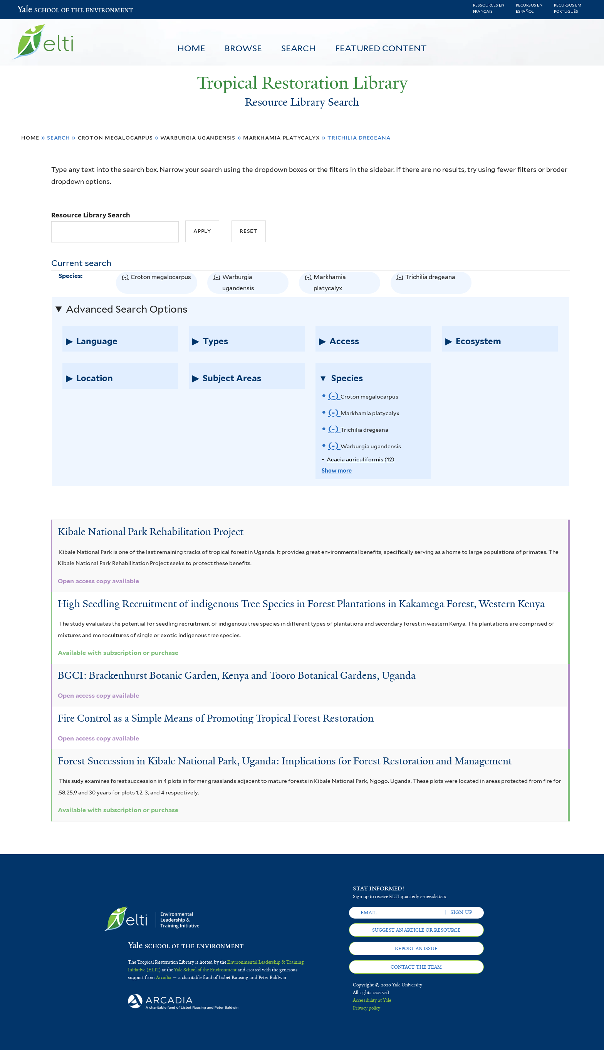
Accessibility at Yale (372, 1000)
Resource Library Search (90, 215)
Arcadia (163, 977)
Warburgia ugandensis (197, 137)
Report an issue (416, 949)
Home (191, 48)
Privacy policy (366, 1008)
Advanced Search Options (127, 309)
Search (298, 48)
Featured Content (381, 48)
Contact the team (416, 967)
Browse (243, 48)
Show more (337, 470)
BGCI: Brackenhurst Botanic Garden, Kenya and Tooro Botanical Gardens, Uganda (237, 675)
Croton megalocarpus (115, 137)
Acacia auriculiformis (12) (360, 459)
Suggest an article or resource (416, 930)
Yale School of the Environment (37, 10)
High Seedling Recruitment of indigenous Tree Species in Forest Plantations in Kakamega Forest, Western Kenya (301, 603)
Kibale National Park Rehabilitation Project (150, 531)
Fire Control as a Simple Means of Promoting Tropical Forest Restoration (216, 718)
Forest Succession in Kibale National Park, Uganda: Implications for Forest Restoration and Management (285, 760)
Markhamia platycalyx (281, 137)
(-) (126, 283)
